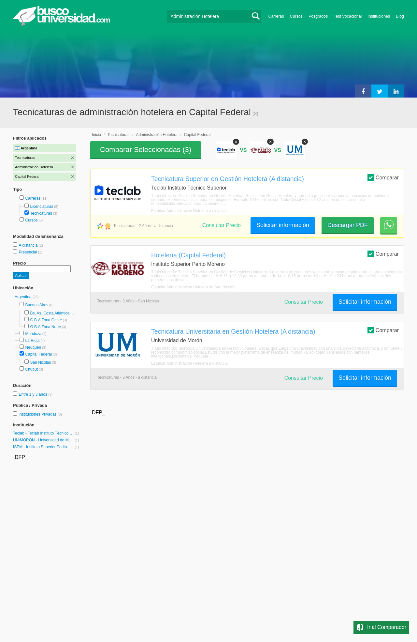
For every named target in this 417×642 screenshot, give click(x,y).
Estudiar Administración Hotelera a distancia (189, 210)
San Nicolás (40, 362)
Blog (400, 16)
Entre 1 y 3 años (33, 394)
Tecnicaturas (41, 213)
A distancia (28, 245)
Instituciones (378, 16)
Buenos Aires (36, 305)
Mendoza (33, 333)
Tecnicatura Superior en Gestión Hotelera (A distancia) (227, 178)
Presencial (28, 252)
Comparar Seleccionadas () (145, 149)
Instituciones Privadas (40, 414)
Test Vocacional (348, 16)
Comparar (383, 177)
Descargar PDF (347, 225)
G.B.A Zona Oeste (46, 320)
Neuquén (33, 347)
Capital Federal (38, 354)
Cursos (296, 16)
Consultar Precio (221, 225)
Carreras (276, 16)
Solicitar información (282, 225)
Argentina (24, 297)
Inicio (96, 134)
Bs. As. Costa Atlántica (49, 313)
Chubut (31, 369)
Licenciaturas (41, 206)
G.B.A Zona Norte (45, 327)
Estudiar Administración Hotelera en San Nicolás (193, 287)
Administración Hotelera (156, 134)
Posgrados (318, 16)
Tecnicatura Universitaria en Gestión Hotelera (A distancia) (233, 331)
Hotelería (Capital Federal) (188, 255)
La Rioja (32, 340)
